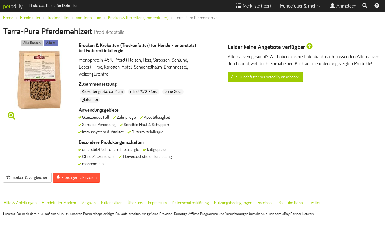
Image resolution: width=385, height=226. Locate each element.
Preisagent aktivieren (76, 177)
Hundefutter (30, 17)
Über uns (135, 202)
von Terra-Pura (88, 17)
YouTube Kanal (291, 202)
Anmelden (343, 6)
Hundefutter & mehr (300, 6)
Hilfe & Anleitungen (20, 202)
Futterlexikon (111, 202)
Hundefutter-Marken (59, 202)
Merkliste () (253, 6)
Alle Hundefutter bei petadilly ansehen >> (265, 77)
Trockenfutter (58, 17)
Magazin (88, 202)
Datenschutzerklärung (190, 202)
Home (8, 17)
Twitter (314, 202)
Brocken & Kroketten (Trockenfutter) (138, 17)
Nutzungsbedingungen (233, 202)
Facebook (265, 202)
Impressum (157, 202)
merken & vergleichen (27, 177)
